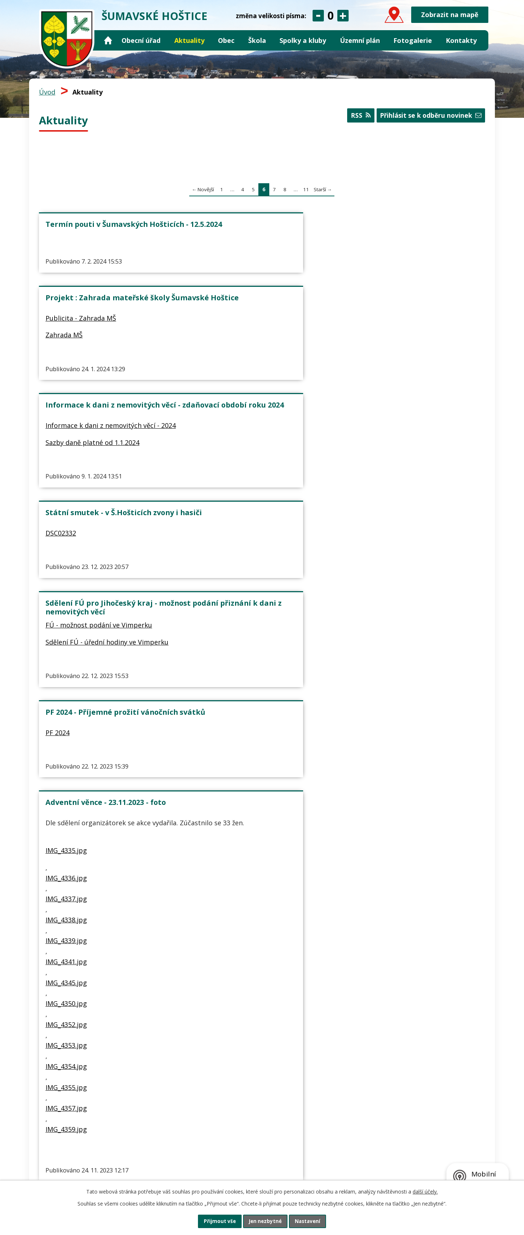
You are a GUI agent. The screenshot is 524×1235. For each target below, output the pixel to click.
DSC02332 (60, 365)
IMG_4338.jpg (66, 589)
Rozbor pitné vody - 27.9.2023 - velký (403, 466)
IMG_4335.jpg (66, 520)
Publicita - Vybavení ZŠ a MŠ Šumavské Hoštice (105, 903)
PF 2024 (361, 365)
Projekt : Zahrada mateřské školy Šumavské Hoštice (259, 228)
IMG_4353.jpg (66, 715)
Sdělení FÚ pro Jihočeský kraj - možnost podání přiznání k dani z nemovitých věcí (258, 352)
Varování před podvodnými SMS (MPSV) (255, 466)
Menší (318, 15)
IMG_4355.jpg (66, 757)
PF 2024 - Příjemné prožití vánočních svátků (395, 347)
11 (306, 189)
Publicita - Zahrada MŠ (232, 246)
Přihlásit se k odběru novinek (428, 117)
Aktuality (189, 40)
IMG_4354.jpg (66, 736)
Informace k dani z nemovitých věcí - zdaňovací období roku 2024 (410, 228)
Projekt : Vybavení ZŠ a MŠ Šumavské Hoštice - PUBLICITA (101, 880)
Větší (343, 15)
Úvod (108, 41)
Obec (226, 40)
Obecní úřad (141, 40)
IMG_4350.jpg (66, 673)
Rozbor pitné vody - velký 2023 (396, 484)
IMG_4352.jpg (66, 694)
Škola (257, 40)
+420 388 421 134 (88, 1165)
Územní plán (360, 40)
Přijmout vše (214, 1220)
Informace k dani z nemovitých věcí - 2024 (406, 251)
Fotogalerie (412, 40)
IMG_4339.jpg (66, 610)
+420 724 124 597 (142, 1165)
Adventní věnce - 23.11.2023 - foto (105, 461)
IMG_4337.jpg (66, 568)
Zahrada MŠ (215, 263)
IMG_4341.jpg (66, 631)
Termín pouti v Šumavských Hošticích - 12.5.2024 (96, 228)
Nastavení (312, 1220)
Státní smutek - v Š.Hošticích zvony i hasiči (109, 347)
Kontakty (461, 40)
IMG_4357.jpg (66, 778)
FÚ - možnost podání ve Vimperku (250, 374)
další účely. (425, 1190)
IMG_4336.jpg (66, 547)
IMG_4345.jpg (66, 652)
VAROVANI (213, 484)
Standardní (330, 15)
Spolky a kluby (302, 40)
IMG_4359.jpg (66, 798)
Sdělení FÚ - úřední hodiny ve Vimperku (258, 391)
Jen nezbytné (265, 1220)
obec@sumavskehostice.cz (96, 1175)
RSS (355, 117)
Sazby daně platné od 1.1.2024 (396, 273)
